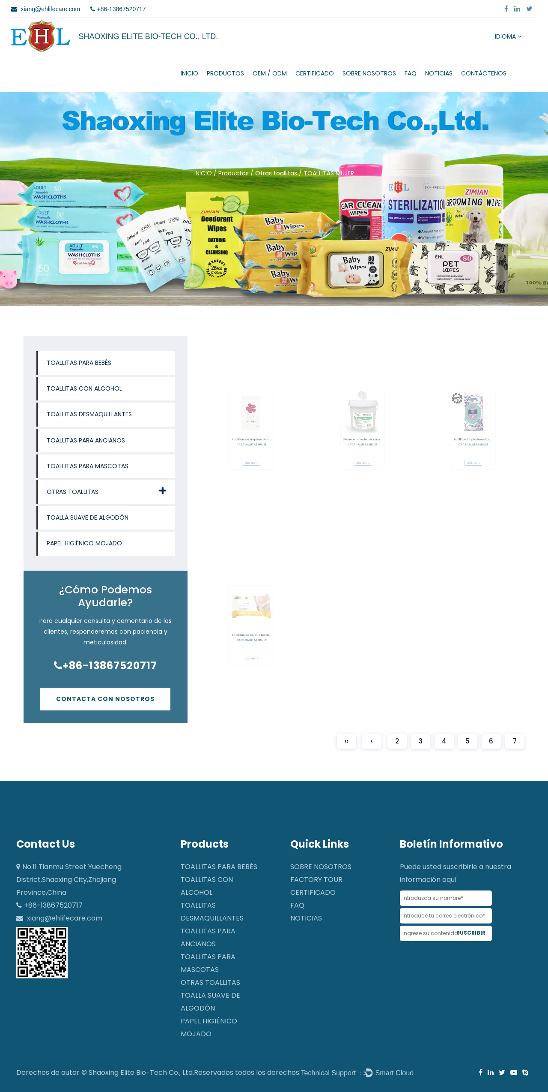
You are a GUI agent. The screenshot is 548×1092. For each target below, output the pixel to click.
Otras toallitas (276, 173)
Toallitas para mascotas (87, 466)
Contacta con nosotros (105, 699)
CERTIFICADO (314, 73)
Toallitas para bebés (79, 362)
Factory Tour (316, 879)
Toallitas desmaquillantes (89, 414)
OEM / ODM (270, 73)
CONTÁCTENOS (483, 73)
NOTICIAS (439, 73)
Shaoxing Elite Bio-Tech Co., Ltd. (141, 1072)
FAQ (411, 73)
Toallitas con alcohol (84, 388)
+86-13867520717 (105, 666)
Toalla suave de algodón (87, 517)
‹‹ (346, 741)
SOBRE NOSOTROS (369, 73)
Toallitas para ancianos (86, 440)
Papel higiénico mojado (84, 543)
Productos (225, 73)
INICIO (189, 73)
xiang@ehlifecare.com (64, 918)
